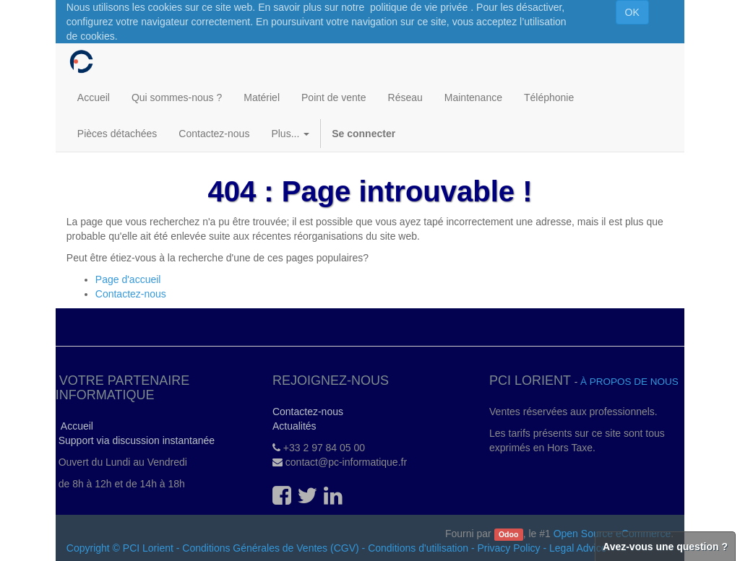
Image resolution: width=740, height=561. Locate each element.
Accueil (74, 426)
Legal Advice (577, 548)
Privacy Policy (508, 548)
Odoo (508, 534)
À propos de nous (629, 381)
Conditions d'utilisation (418, 548)
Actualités (294, 426)
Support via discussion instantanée (135, 440)
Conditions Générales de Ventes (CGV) (270, 548)
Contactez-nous (130, 294)
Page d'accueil (128, 279)
